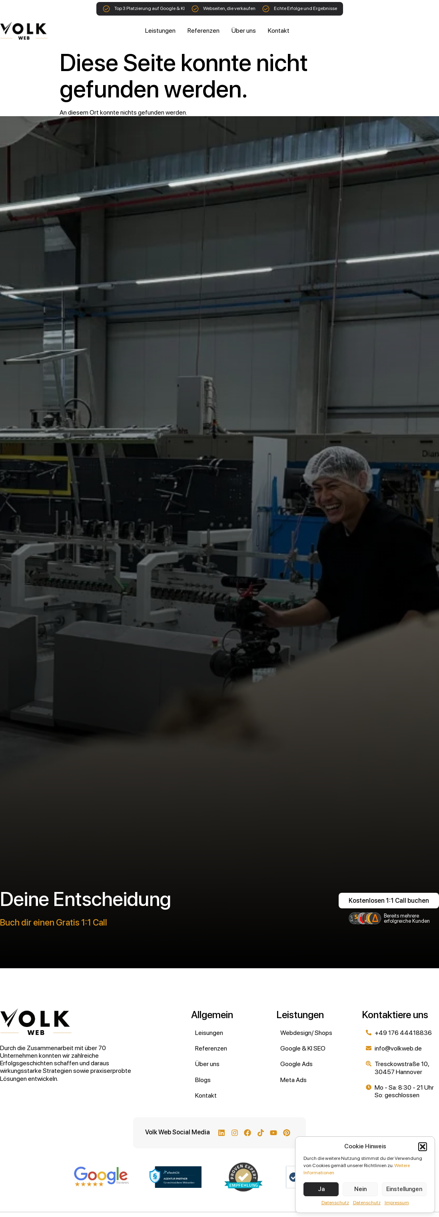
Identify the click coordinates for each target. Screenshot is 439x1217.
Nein (360, 1189)
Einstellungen (404, 1189)
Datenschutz (335, 1202)
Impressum (397, 1202)
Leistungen (160, 30)
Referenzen (204, 30)
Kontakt (278, 30)
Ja (321, 1189)
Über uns (243, 30)
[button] (423, 1147)
